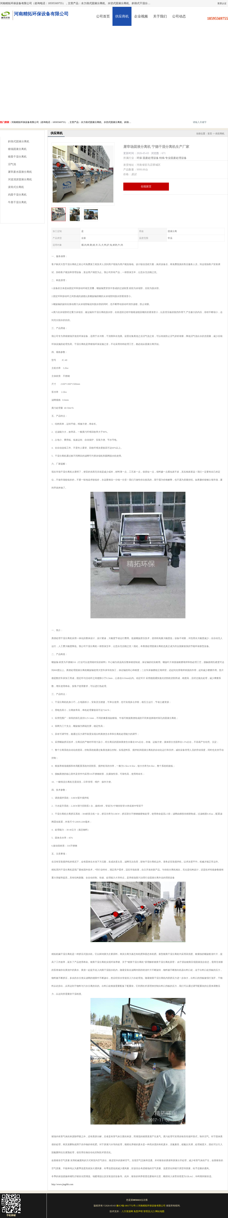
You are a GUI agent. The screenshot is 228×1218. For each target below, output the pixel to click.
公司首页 (103, 16)
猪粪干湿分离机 (17, 156)
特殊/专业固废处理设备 (173, 158)
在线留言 (146, 186)
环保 (139, 158)
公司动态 (179, 16)
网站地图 (159, 1211)
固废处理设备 (151, 158)
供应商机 (122, 16)
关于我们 (160, 16)
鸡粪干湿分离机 (17, 194)
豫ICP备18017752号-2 (127, 1205)
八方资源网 (127, 1211)
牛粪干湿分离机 (17, 202)
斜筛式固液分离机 (18, 141)
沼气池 (12, 164)
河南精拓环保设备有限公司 (151, 1205)
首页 (209, 133)
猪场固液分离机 (17, 149)
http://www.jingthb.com (62, 1184)
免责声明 (138, 1211)
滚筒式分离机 (16, 187)
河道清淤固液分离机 (20, 179)
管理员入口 (149, 1211)
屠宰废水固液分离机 (20, 171)
